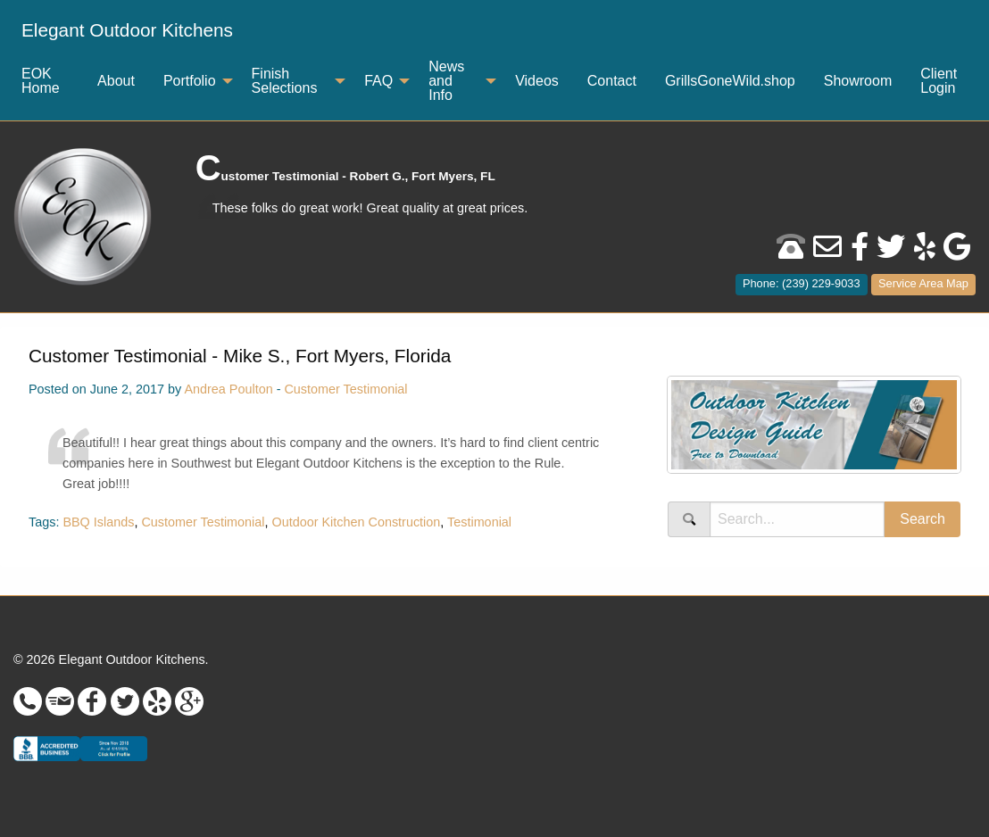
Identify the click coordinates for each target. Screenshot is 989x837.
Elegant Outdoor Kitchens (127, 30)
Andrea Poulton (228, 389)
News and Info (446, 81)
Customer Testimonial (345, 389)
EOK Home (40, 80)
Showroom (858, 80)
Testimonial (479, 522)
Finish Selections (285, 80)
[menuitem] (127, 31)
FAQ (378, 80)
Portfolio (189, 80)
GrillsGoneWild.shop (730, 80)
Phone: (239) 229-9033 (801, 283)
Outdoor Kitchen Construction (356, 522)
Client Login (938, 80)
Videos (537, 80)
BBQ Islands (98, 522)
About (116, 80)
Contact (611, 80)
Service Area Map (923, 283)
